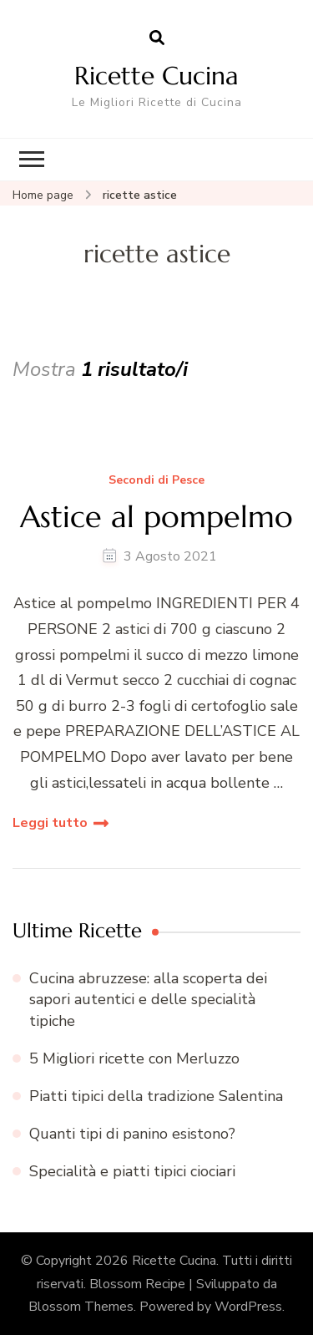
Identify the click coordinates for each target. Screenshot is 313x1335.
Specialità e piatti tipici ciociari (132, 1171)
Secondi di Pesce (156, 481)
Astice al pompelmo (156, 517)
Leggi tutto (50, 823)
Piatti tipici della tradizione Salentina (156, 1096)
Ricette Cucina (156, 75)
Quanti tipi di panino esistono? (132, 1134)
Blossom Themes (81, 1306)
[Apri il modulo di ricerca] (157, 38)
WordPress (248, 1306)
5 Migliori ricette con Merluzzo (134, 1058)
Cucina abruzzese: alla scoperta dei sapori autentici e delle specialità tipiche (148, 999)
